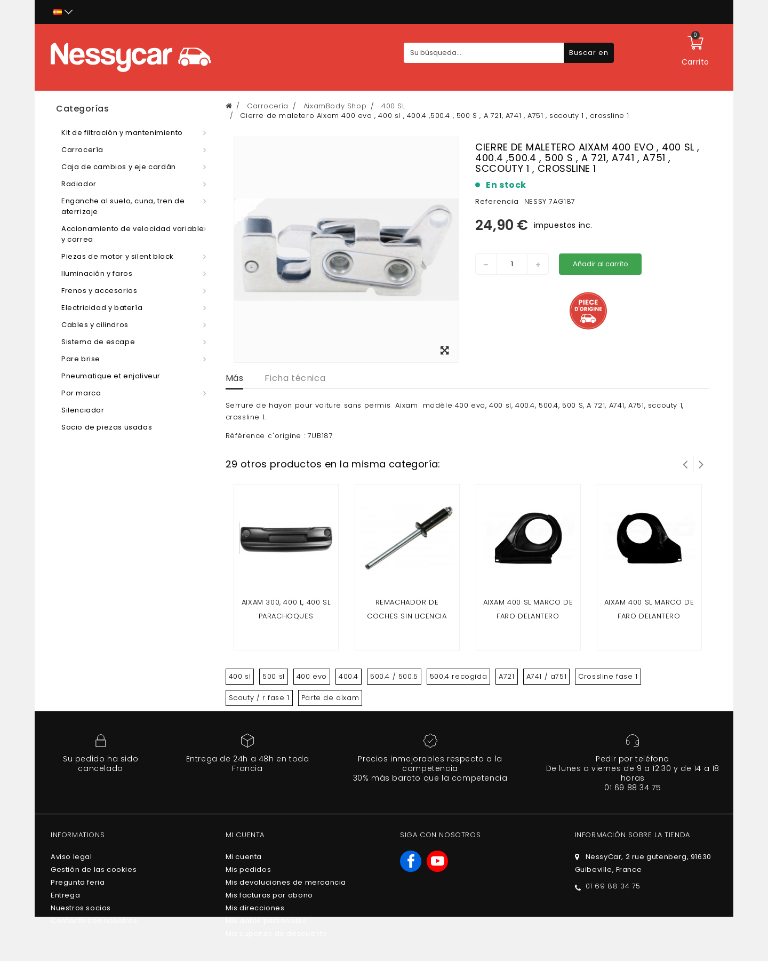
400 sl (240, 676)
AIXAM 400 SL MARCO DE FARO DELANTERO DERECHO (649, 616)
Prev (685, 464)
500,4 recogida (458, 676)
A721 (506, 676)
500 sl (273, 676)
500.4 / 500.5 (394, 676)
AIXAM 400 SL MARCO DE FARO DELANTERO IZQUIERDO (528, 616)
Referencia (497, 201)
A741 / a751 (546, 676)
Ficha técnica (295, 378)
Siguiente (701, 464)
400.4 (348, 676)
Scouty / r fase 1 (259, 698)
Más (235, 378)
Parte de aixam (330, 698)
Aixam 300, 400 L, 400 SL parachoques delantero (286, 616)
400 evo (312, 676)
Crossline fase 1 (608, 676)
